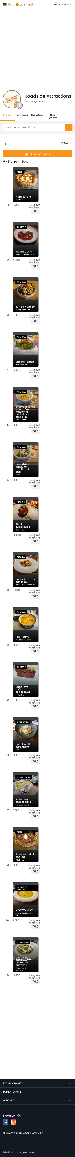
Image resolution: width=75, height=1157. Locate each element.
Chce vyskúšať (52, 116)
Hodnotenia (37, 115)
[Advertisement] (37, 48)
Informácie (22, 115)
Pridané (7, 115)
